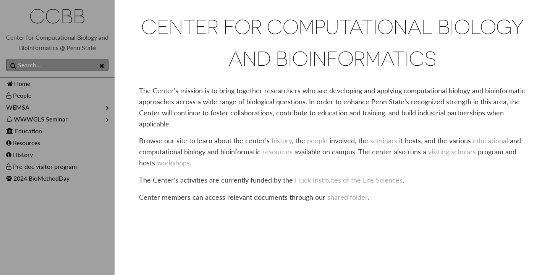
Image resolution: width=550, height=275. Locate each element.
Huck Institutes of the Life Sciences (349, 180)
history (282, 140)
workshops (173, 163)
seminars (383, 140)
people (317, 140)
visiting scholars (452, 151)
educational (490, 140)
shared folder (347, 197)
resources (277, 151)
